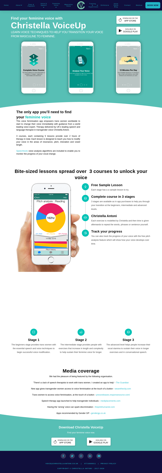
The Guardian (122, 382)
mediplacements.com (110, 401)
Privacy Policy (108, 463)
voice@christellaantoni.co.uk (62, 463)
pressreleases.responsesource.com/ (113, 395)
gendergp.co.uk (98, 413)
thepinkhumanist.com (105, 407)
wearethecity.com (123, 389)
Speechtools (22, 151)
